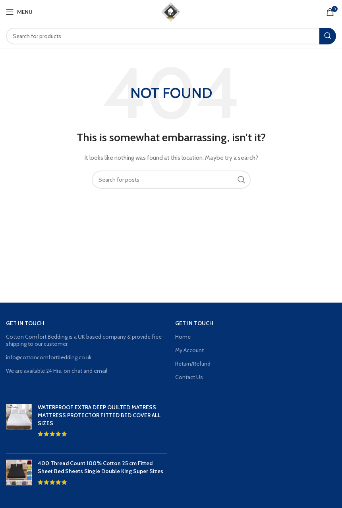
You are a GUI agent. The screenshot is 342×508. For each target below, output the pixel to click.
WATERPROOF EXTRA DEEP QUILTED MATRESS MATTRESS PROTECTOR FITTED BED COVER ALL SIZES (99, 415)
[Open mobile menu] (19, 12)
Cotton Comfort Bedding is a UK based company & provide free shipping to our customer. (84, 340)
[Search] (171, 36)
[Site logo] (171, 11)
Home (183, 336)
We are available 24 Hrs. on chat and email (56, 370)
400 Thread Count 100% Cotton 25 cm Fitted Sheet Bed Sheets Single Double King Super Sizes (100, 467)
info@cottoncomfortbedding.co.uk (48, 357)
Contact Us (189, 377)
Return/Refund (193, 363)
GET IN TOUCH (25, 323)
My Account (189, 350)
